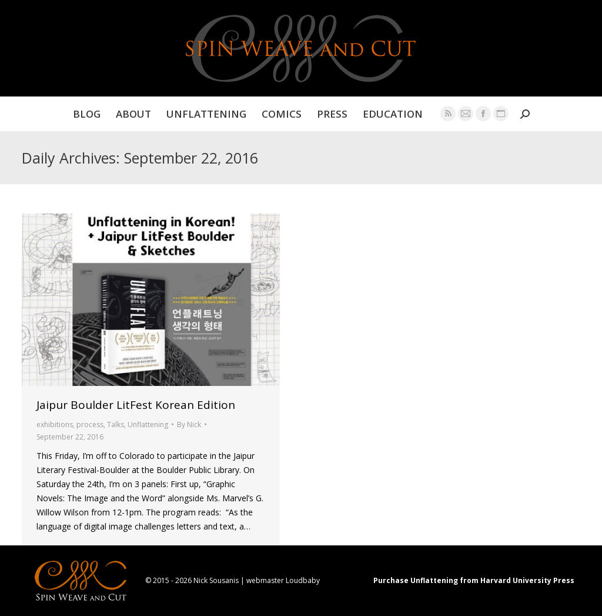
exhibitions (54, 424)
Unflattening (148, 424)
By (189, 424)
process (89, 424)
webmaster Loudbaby (283, 580)
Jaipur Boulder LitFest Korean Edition (135, 404)
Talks (115, 424)
